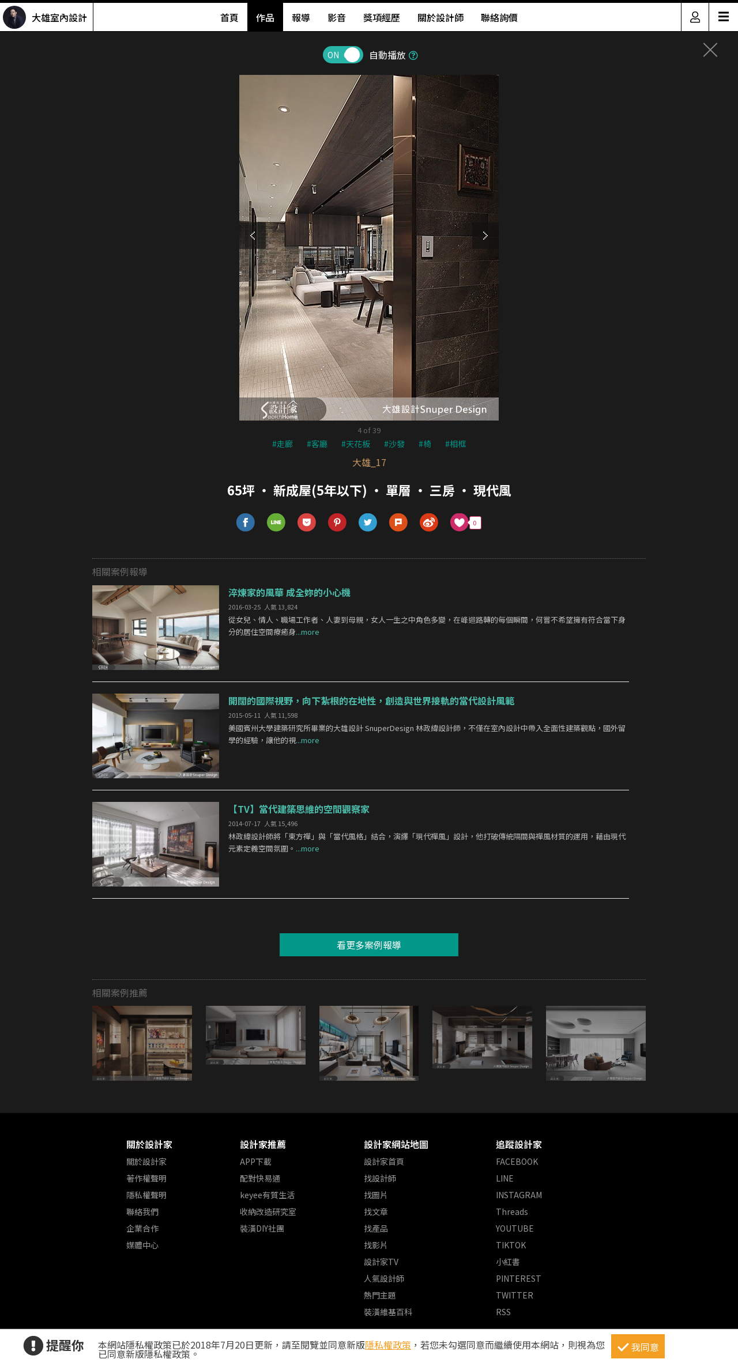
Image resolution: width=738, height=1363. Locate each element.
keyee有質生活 (267, 1195)
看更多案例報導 (369, 945)
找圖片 (376, 1195)
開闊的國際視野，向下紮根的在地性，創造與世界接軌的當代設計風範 (371, 700)
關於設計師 (440, 17)
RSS (503, 1311)
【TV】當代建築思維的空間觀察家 (299, 809)
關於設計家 (149, 1144)
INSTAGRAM (519, 1195)
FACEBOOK (517, 1161)
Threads (512, 1211)
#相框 (455, 443)
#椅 (425, 443)
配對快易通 (260, 1178)
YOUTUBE (515, 1228)
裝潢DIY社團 (262, 1228)
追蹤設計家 (519, 1144)
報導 (301, 17)
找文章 (376, 1211)
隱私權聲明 (146, 1195)
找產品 (376, 1228)
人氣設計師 (384, 1278)
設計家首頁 (384, 1161)
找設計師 (380, 1178)
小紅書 (508, 1261)
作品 (265, 17)
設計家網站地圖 (396, 1144)
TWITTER (514, 1295)
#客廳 (317, 443)
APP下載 (256, 1161)
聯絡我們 (142, 1211)
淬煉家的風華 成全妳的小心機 (289, 592)
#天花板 (355, 443)
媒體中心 (142, 1245)
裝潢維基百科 (388, 1311)
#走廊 (282, 443)
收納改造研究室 (268, 1211)
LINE (505, 1178)
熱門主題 (380, 1295)
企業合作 (142, 1228)
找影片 (376, 1245)
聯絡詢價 (499, 17)
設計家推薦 (263, 1144)
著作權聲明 (146, 1178)
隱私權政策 (388, 1344)
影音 (336, 17)
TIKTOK (511, 1245)
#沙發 (394, 443)
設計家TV (381, 1261)
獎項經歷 (381, 17)
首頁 (229, 17)
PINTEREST (518, 1278)
